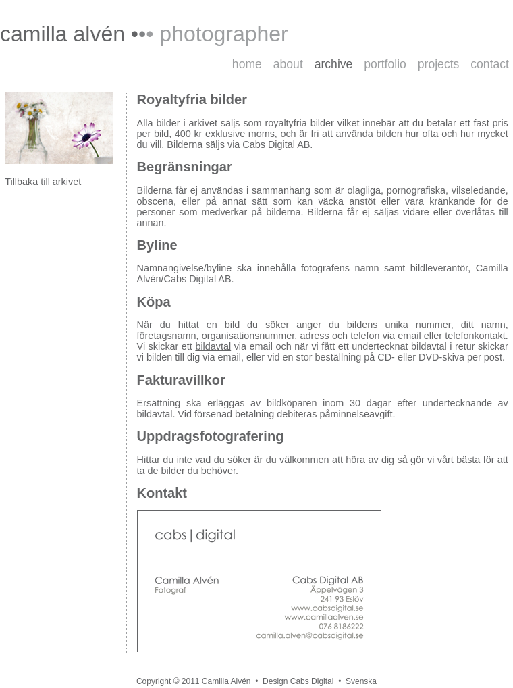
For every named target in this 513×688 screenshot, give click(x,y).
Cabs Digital (312, 681)
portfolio (385, 64)
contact (489, 64)
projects (439, 64)
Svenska (361, 681)
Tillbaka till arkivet (43, 181)
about (288, 64)
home (247, 64)
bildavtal (213, 346)
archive (334, 64)
